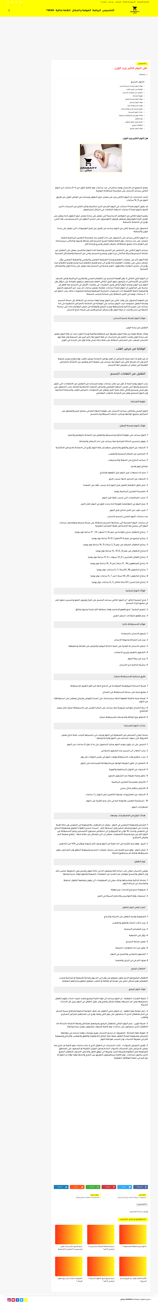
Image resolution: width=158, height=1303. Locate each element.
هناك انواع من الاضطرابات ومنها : (130, 116)
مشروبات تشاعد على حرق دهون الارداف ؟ (70, 1280)
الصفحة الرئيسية (143, 2)
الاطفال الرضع (137, 125)
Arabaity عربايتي (126, 1299)
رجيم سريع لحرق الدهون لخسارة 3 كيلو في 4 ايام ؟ (101, 1280)
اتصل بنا (104, 2)
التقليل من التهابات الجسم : (132, 93)
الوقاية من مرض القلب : (134, 90)
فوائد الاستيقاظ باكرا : (135, 106)
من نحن (111, 2)
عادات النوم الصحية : (135, 112)
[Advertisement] (79, 39)
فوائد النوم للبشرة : (136, 103)
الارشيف (118, 2)
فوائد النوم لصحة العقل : (133, 99)
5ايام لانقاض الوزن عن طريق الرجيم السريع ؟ (133, 1280)
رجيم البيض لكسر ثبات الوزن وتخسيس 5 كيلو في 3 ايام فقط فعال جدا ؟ (70, 1248)
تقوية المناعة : (137, 96)
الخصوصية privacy (129, 2)
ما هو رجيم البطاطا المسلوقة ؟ (134, 1247)
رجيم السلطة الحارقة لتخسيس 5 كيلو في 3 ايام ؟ (101, 1248)
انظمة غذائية (63, 10)
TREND (50, 10)
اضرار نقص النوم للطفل (134, 122)
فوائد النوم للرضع (136, 129)
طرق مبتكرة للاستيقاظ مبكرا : (131, 109)
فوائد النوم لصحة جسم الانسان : (131, 86)
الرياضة (96, 10)
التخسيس (108, 10)
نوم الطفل (139, 119)
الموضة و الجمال (81, 10)
